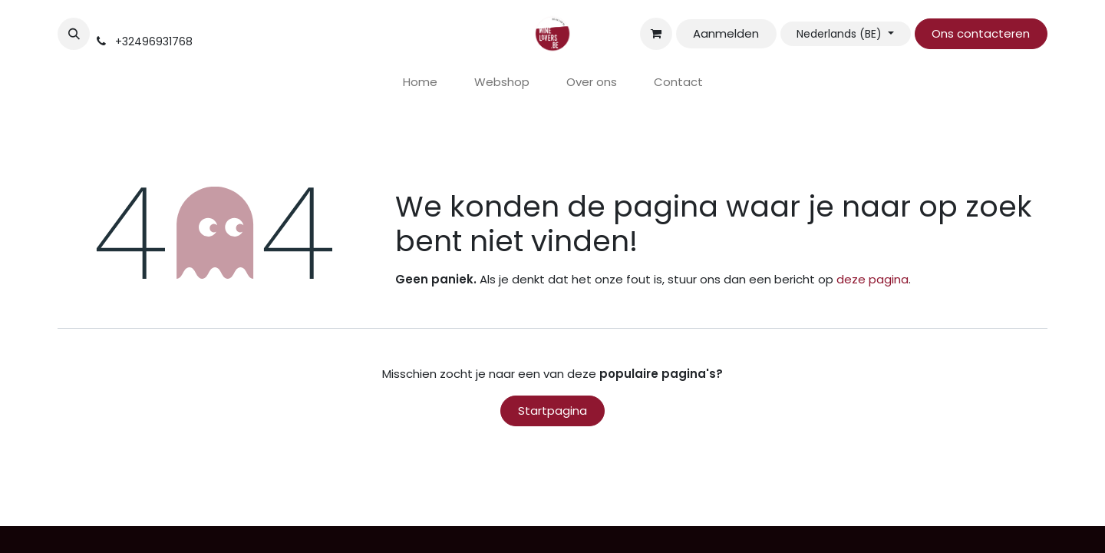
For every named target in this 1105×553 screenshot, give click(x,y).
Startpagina (552, 410)
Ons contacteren (981, 33)
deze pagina (872, 279)
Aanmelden (726, 33)
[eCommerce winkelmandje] (656, 34)
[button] (74, 34)
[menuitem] (420, 83)
